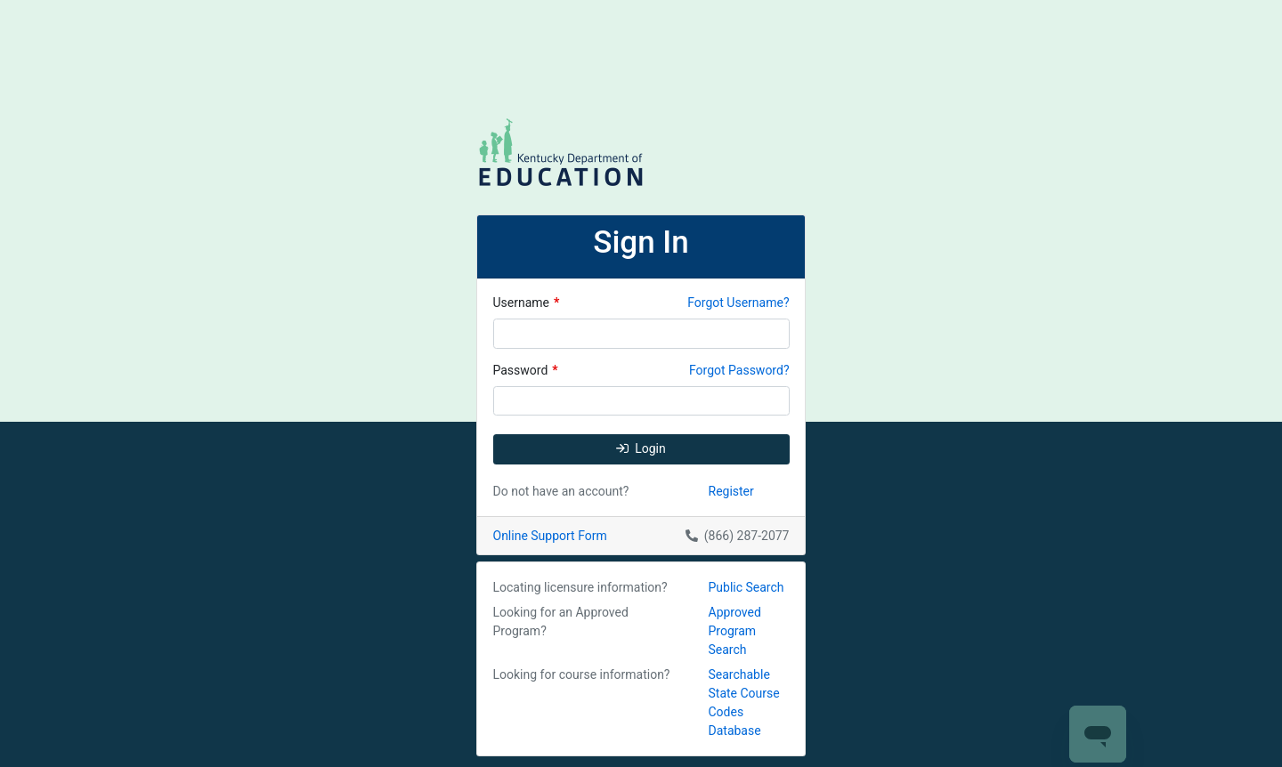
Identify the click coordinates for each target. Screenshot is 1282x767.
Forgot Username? (738, 302)
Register (731, 491)
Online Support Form (550, 536)
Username (526, 302)
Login (641, 448)
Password (525, 370)
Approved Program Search (735, 631)
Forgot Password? (739, 370)
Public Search (746, 587)
